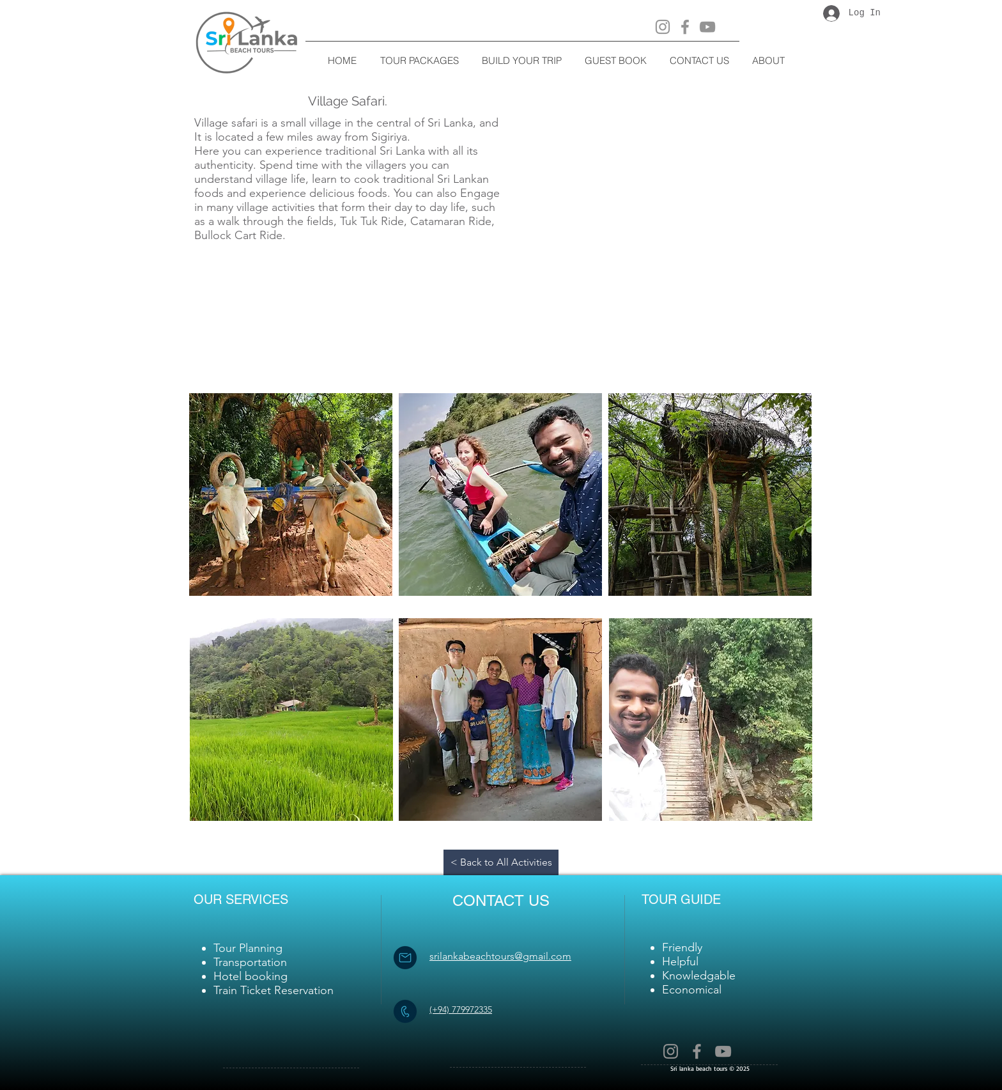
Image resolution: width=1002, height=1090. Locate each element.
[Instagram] (662, 26)
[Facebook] (685, 26)
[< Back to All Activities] (501, 862)
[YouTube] (707, 26)
